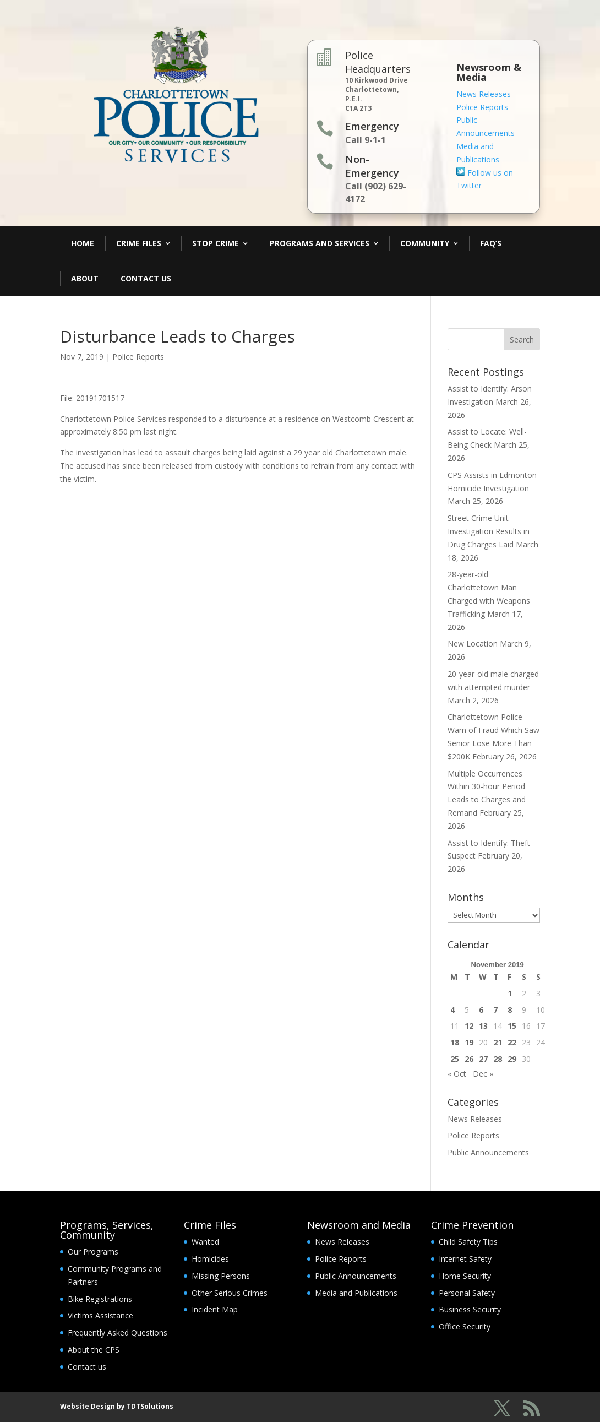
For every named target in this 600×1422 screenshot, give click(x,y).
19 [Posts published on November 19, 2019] (469, 1042)
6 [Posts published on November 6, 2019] (481, 1010)
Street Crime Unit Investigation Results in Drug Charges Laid (489, 531)
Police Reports (482, 107)
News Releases (483, 94)
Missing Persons (221, 1276)
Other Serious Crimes (230, 1293)
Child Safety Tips (468, 1241)
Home (82, 243)
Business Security (470, 1309)
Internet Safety (465, 1258)
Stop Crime (215, 243)
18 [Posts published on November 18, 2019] (454, 1042)
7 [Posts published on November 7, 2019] (495, 1010)
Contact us (87, 1366)
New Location (473, 643)
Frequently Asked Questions (117, 1332)
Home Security (465, 1276)
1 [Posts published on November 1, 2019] (510, 993)
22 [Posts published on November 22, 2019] (512, 1042)
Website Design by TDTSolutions (116, 1406)
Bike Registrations (100, 1299)
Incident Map (215, 1309)
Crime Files (138, 243)
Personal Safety (467, 1293)
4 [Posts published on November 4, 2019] (452, 1010)
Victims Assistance (100, 1315)
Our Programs (93, 1251)
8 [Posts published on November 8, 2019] (510, 1010)
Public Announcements (488, 1152)
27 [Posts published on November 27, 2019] (483, 1059)
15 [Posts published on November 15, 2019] (512, 1026)
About (85, 278)
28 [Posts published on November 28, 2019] (497, 1059)
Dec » (483, 1073)
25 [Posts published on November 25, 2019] (454, 1059)
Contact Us (146, 278)
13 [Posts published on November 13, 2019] (483, 1026)
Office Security (464, 1326)
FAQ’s (490, 243)
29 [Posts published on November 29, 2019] (512, 1059)
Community (424, 243)
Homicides (210, 1258)
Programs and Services (319, 243)
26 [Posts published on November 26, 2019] (469, 1059)
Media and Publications (356, 1293)
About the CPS (93, 1349)
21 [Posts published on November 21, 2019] (497, 1042)
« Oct (457, 1073)
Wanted (205, 1241)
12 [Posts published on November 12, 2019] (469, 1026)
